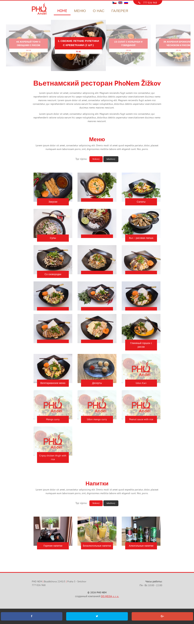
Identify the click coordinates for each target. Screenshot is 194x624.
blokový (96, 159)
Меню (80, 11)
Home (62, 11)
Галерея (119, 11)
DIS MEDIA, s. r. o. (110, 596)
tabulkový (111, 159)
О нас (98, 11)
